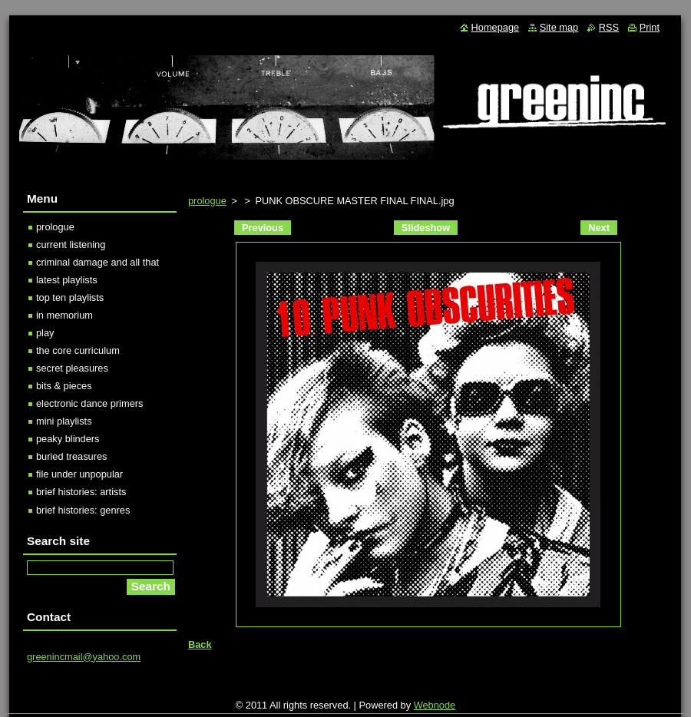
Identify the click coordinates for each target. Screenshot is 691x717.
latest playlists (67, 280)
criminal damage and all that (97, 262)
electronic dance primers (89, 403)
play (45, 333)
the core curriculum (78, 350)
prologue (207, 201)
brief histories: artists (81, 491)
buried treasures (71, 456)
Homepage (495, 27)
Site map (559, 27)
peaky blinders (68, 438)
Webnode (435, 705)
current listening (70, 244)
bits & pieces (64, 386)
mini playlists (64, 421)
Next (599, 227)
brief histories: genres (83, 510)
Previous (262, 227)
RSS (609, 27)
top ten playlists (70, 297)
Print (650, 27)
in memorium (64, 315)
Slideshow (426, 227)
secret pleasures (72, 368)
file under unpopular (79, 474)
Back (200, 644)
